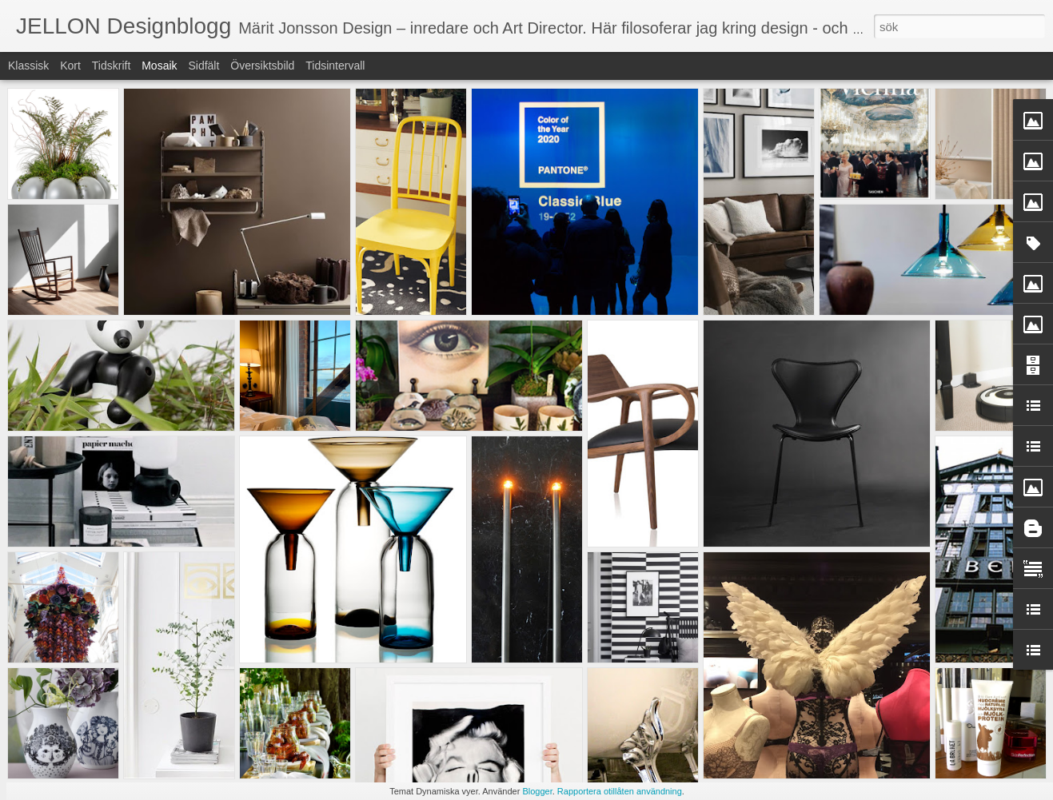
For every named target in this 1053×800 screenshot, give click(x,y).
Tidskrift (111, 65)
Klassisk (28, 65)
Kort (70, 65)
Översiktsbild (262, 65)
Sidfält (203, 65)
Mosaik (159, 65)
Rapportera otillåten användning (619, 791)
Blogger (537, 791)
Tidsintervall (335, 65)
